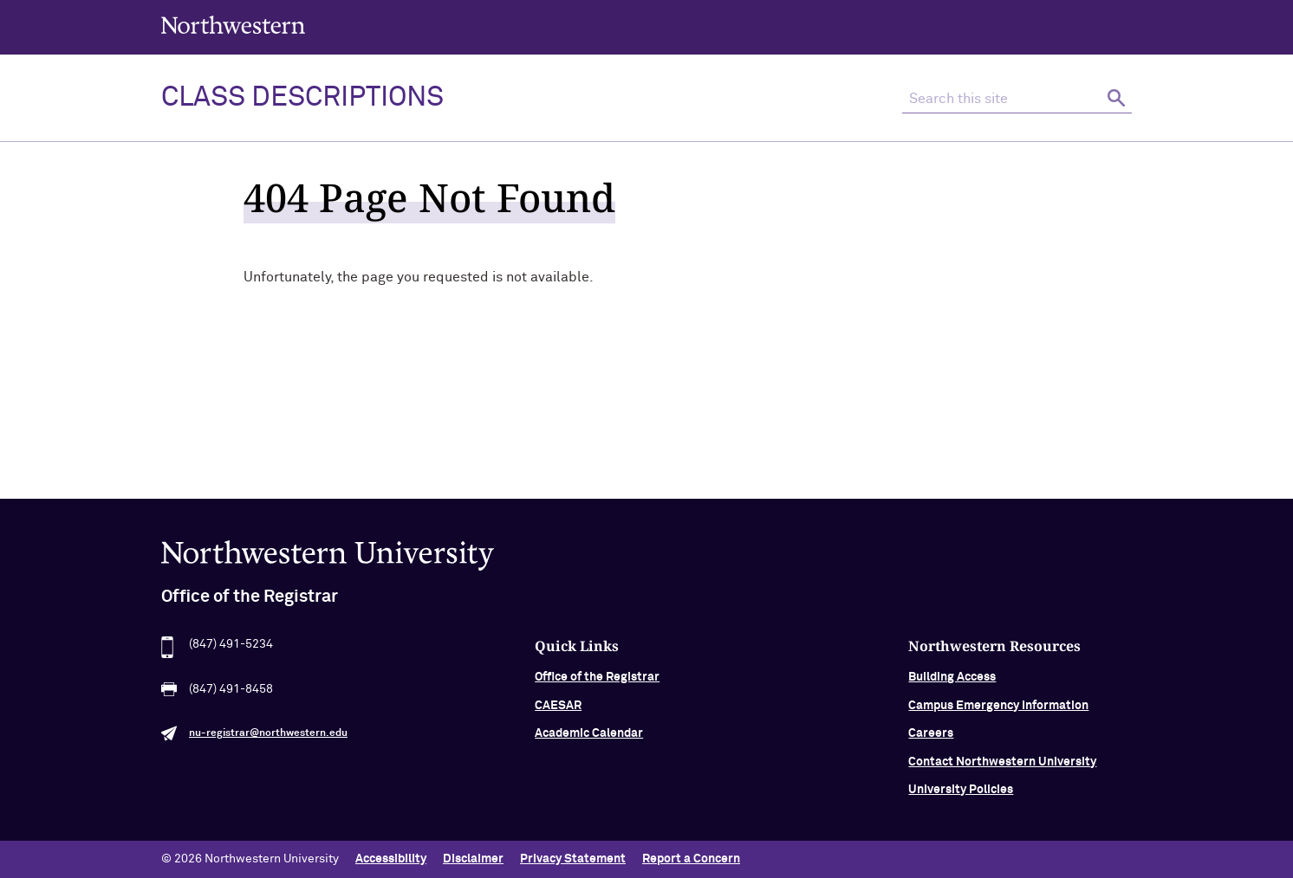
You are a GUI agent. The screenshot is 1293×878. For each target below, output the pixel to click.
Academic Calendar (589, 744)
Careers (930, 744)
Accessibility (390, 859)
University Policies (960, 800)
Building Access (952, 687)
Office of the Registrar (597, 687)
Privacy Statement (573, 859)
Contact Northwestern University (1002, 771)
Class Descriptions (302, 98)
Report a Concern (691, 859)
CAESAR (558, 715)
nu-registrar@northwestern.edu (268, 744)
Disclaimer (473, 859)
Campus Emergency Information (998, 715)
